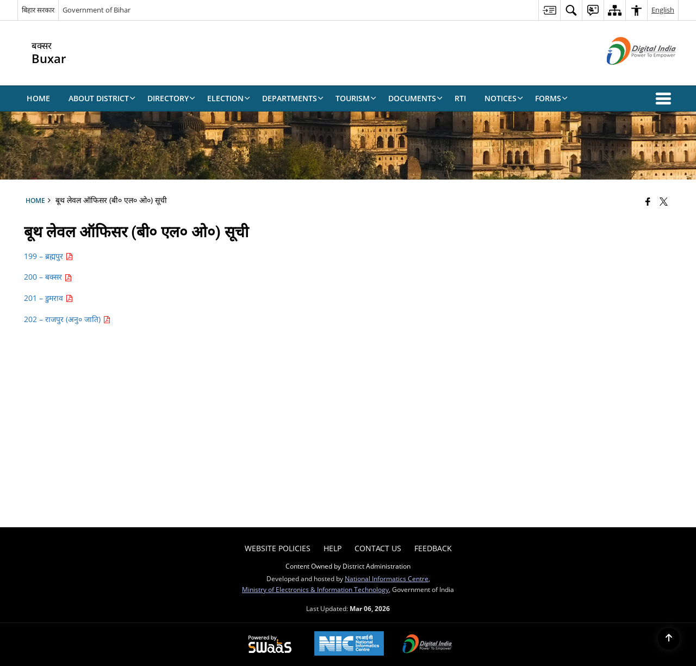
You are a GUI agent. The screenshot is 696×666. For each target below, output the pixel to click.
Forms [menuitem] (551, 98)
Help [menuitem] (332, 548)
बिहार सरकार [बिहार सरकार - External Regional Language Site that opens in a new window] (38, 10)
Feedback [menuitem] (433, 548)
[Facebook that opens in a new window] (648, 201)
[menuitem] (549, 10)
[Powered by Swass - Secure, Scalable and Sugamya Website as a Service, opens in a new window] (270, 645)
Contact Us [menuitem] (378, 548)
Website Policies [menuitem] (277, 548)
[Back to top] (669, 639)
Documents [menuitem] (415, 98)
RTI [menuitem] (460, 98)
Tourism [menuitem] (355, 98)
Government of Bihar (96, 10)
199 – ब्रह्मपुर (48, 256)
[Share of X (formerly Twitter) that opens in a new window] (663, 201)
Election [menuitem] (228, 98)
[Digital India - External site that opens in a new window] (628, 74)
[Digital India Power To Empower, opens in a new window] (427, 645)
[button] (665, 98)
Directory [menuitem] (171, 98)
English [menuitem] (662, 10)
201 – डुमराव (48, 298)
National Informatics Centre (386, 578)
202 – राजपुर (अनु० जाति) (67, 319)
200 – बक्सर (48, 277)
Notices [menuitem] (503, 98)
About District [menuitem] (102, 98)
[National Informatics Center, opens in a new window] (349, 644)
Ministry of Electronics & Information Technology (315, 589)
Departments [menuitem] (293, 98)
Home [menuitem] (38, 98)
